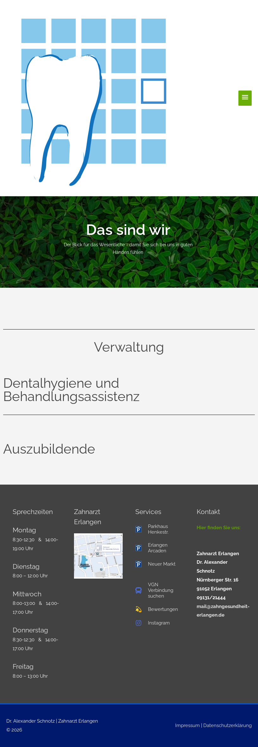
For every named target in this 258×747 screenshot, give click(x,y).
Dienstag (26, 566)
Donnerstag (30, 630)
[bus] (159, 590)
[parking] (159, 529)
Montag (24, 530)
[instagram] (152, 623)
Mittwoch (27, 594)
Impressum (187, 725)
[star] (156, 609)
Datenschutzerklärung (227, 725)
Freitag (23, 666)
